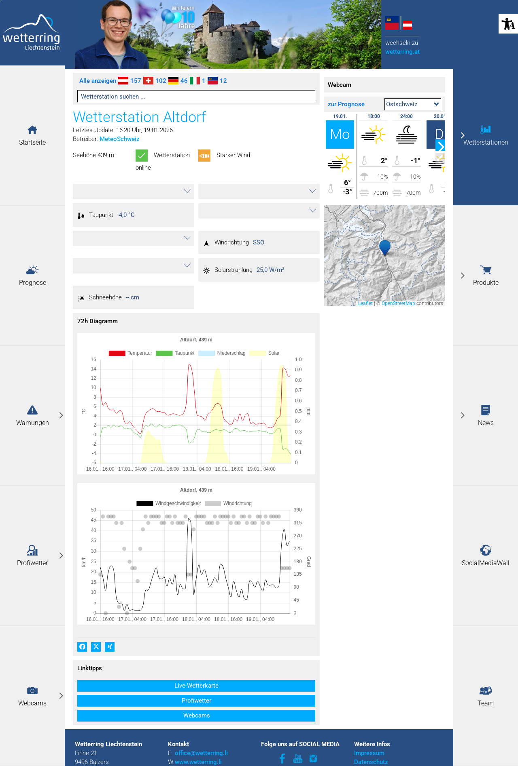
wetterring (402, 51)
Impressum (369, 720)
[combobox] (412, 104)
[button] (32, 129)
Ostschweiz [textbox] (401, 104)
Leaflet (365, 303)
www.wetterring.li (198, 729)
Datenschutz (371, 729)
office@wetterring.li (202, 720)
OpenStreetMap (398, 303)
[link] (32, 416)
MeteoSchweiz (120, 139)
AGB (360, 738)
